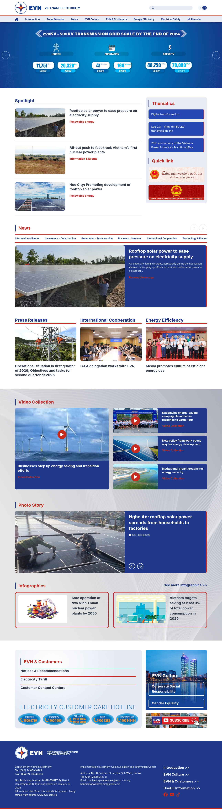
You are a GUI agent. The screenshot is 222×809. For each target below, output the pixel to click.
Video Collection (36, 402)
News (24, 228)
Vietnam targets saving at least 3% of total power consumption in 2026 (185, 608)
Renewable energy (82, 121)
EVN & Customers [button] (116, 19)
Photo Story (31, 505)
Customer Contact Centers (42, 688)
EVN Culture (165, 675)
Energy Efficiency (144, 19)
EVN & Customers (43, 661)
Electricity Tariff (33, 679)
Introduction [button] (32, 19)
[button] (216, 55)
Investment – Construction (60, 238)
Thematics (163, 103)
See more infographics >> (185, 585)
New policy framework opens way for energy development (181, 442)
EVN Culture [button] (92, 19)
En (204, 8)
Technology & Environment (198, 238)
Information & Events (83, 158)
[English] (57, 7)
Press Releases (56, 19)
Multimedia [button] (194, 19)
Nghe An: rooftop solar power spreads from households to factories (160, 522)
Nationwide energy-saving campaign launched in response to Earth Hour (180, 416)
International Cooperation (162, 238)
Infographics (32, 585)
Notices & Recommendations (44, 671)
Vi (200, 8)
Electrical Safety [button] (171, 19)
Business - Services (130, 238)
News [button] (74, 19)
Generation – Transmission (97, 238)
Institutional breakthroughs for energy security (182, 470)
